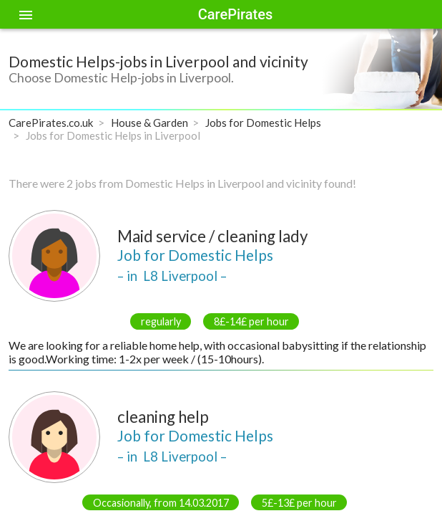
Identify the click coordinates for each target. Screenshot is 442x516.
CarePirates (235, 14)
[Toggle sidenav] (25, 14)
